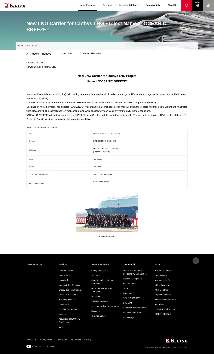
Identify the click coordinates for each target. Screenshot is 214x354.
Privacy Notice (46, 340)
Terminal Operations (68, 309)
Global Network (162, 290)
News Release (31, 46)
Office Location (162, 285)
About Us (172, 5)
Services (107, 5)
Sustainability (153, 5)
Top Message (161, 275)
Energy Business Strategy (70, 290)
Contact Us (208, 2)
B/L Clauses (75, 340)
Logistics (63, 314)
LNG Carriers (65, 280)
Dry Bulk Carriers (66, 271)
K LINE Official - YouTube (43, 346)
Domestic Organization (165, 299)
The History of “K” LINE (165, 309)
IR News (68, 53)
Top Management (163, 295)
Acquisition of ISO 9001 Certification (69, 320)
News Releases (41, 53)
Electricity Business (67, 299)
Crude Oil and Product (69, 295)
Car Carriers (64, 275)
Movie (61, 327)
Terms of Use (61, 340)
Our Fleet (159, 304)
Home (20, 46)
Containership (65, 304)
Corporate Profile (163, 280)
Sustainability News (91, 53)
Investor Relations (128, 5)
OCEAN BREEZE (163, 314)
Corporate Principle (164, 271)
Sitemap (87, 340)
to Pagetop (195, 261)
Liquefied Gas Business (69, 285)
